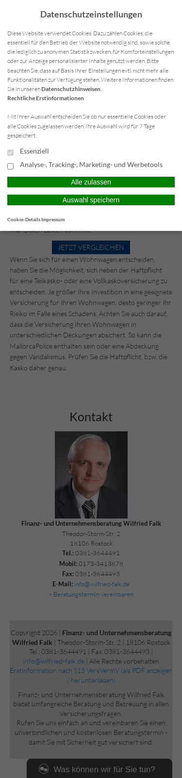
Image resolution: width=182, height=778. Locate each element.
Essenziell (28, 151)
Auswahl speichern (91, 200)
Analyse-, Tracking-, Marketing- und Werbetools (85, 165)
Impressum (53, 219)
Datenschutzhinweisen (70, 88)
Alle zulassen (91, 182)
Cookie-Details (23, 219)
